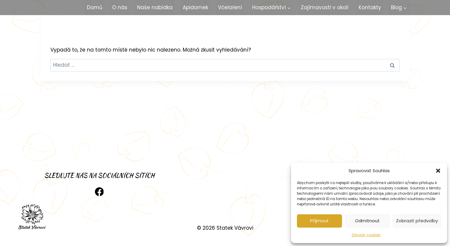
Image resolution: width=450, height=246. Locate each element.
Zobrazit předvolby (417, 221)
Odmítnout (367, 221)
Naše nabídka (155, 7)
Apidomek (195, 7)
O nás (119, 7)
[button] (438, 171)
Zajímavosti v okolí (325, 7)
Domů (94, 7)
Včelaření (230, 7)
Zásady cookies (366, 234)
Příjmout (319, 221)
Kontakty (370, 7)
